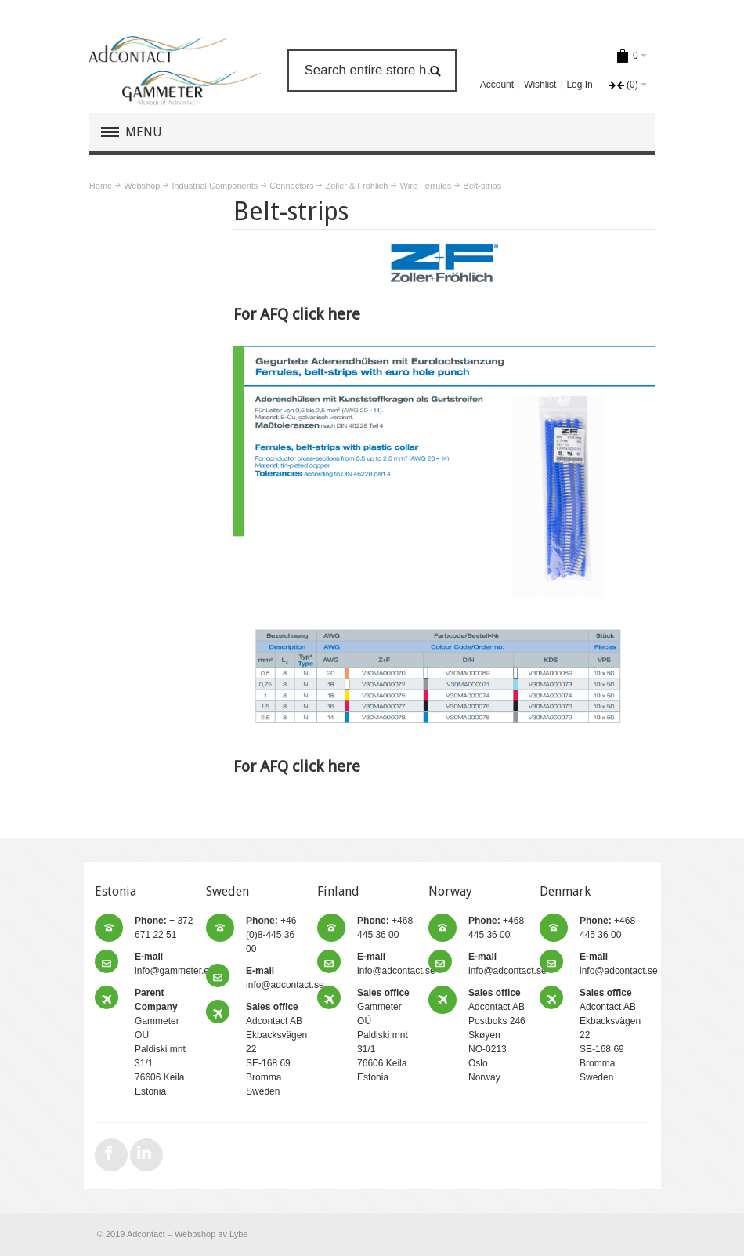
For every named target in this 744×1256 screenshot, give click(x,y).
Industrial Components (215, 185)
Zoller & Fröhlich (356, 185)
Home (100, 185)
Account (497, 84)
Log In (579, 84)
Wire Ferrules (425, 185)
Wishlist (540, 84)
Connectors (291, 185)
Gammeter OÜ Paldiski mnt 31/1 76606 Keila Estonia (383, 1035)
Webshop (142, 185)
